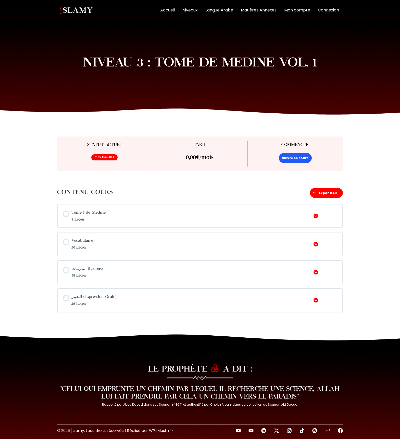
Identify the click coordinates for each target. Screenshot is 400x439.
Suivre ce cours (295, 158)
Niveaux (190, 10)
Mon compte (297, 10)
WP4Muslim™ (161, 430)
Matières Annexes (259, 10)
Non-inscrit (104, 157)
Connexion (328, 10)
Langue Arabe (219, 10)
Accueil (167, 10)
